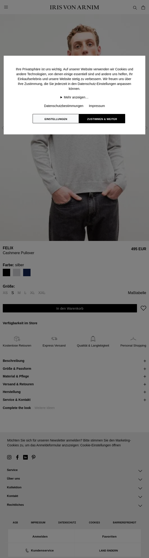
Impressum (97, 106)
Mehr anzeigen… (76, 97)
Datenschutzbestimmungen (64, 106)
